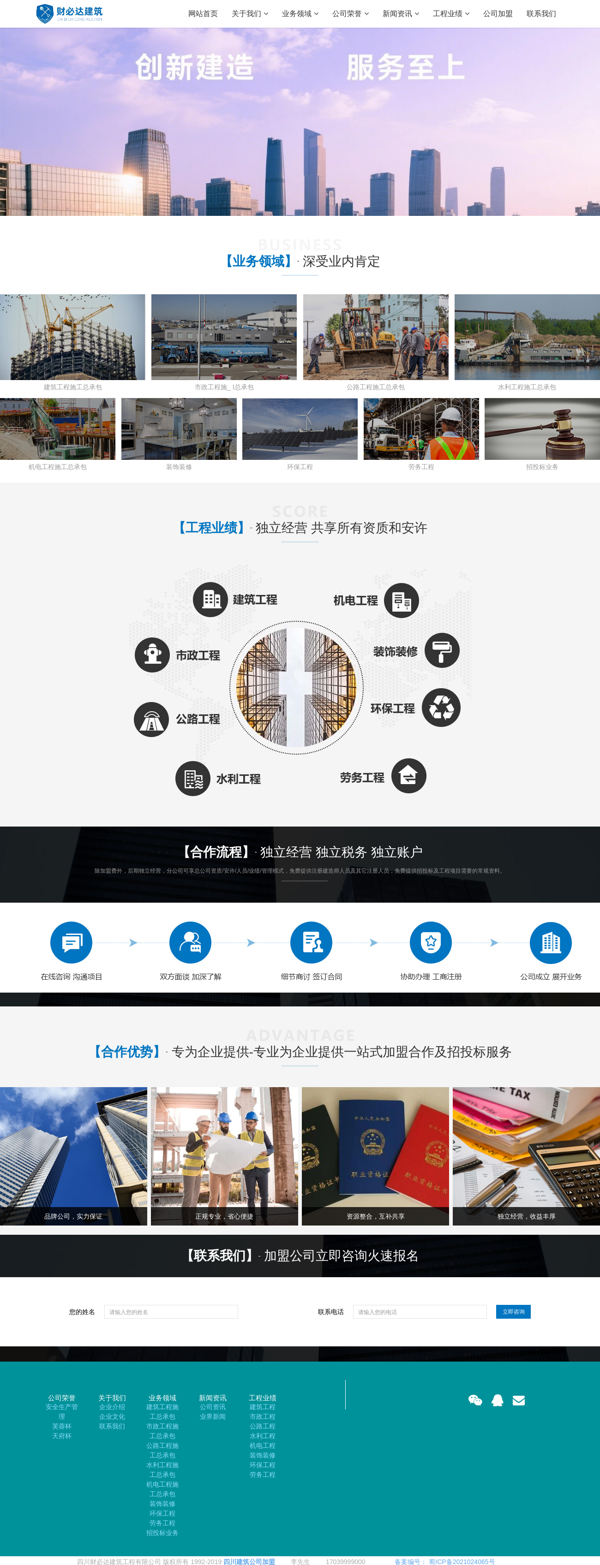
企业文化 (112, 1416)
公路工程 (263, 1426)
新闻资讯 (401, 14)
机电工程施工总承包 (162, 1489)
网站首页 (203, 14)
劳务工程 (162, 1523)
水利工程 (263, 1436)
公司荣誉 (350, 14)
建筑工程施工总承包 (162, 1411)
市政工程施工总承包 (162, 1431)
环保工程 (162, 1513)
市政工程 (263, 1416)
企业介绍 (112, 1406)
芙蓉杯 (62, 1426)
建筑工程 (263, 1406)
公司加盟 (498, 14)
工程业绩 (451, 14)
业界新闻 (213, 1416)
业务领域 (300, 14)
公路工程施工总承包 (162, 1450)
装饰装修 (162, 1503)
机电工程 (263, 1445)
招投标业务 (162, 1532)
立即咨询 (514, 1312)
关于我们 (250, 14)
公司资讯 (213, 1406)
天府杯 (62, 1436)
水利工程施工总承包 (162, 1469)
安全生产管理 (62, 1411)
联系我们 (541, 14)
